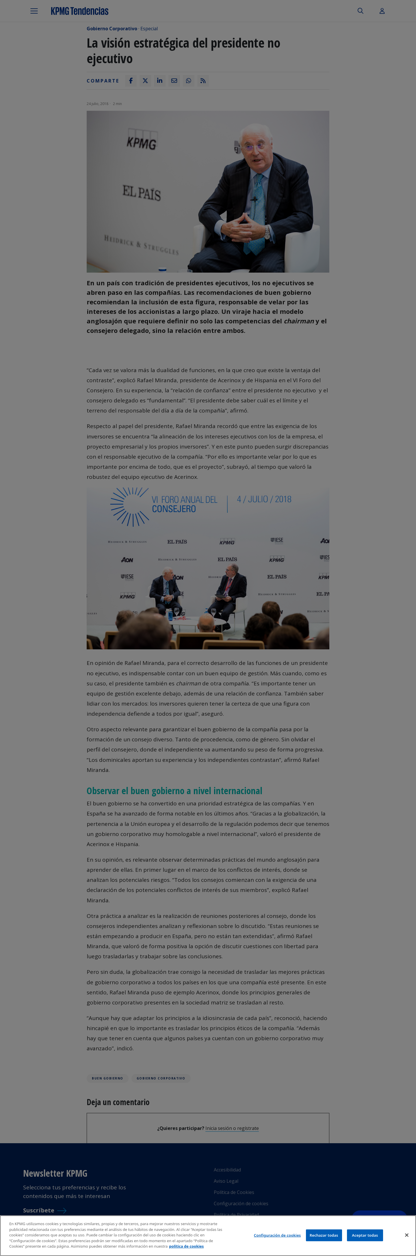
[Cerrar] (406, 1235)
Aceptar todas (365, 1235)
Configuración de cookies (277, 1235)
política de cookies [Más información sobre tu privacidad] (186, 1246)
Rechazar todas (324, 1235)
